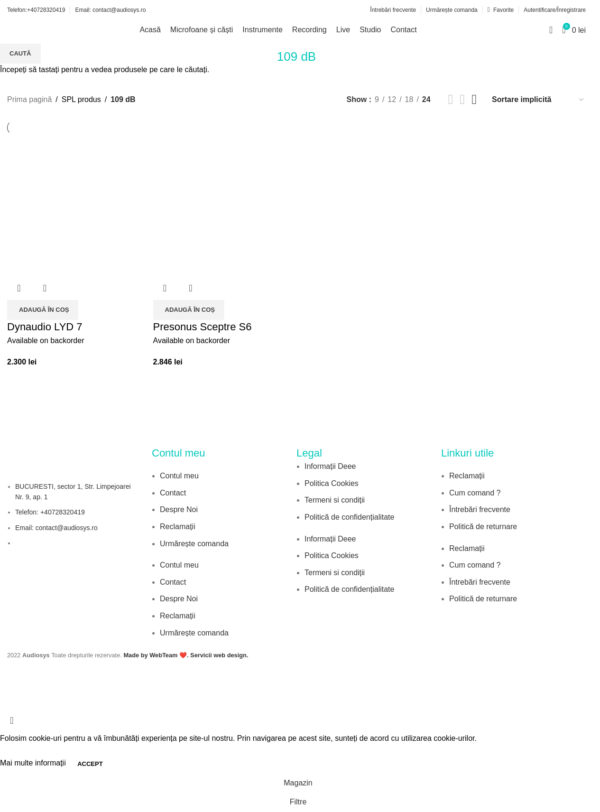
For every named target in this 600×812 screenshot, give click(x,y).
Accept (89, 763)
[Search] (551, 29)
